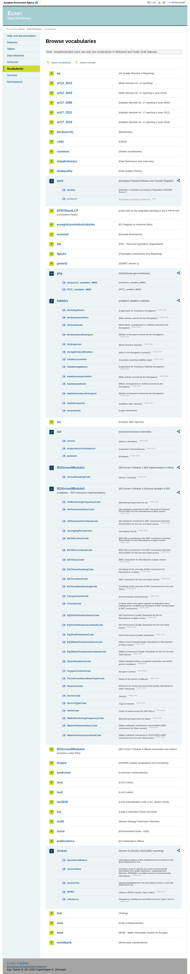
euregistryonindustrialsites (76, 224)
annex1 (71, 440)
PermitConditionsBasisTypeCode (85, 678)
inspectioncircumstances (81, 448)
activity (71, 190)
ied (59, 431)
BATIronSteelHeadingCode (82, 586)
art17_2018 (64, 122)
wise (60, 932)
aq (58, 73)
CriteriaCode (74, 603)
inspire (61, 762)
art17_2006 (64, 102)
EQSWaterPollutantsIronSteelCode (86, 651)
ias (59, 421)
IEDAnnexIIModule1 (70, 467)
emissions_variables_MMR (82, 282)
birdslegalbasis (75, 310)
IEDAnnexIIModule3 (70, 488)
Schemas (12, 62)
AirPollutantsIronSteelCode (82, 521)
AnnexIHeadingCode (78, 476)
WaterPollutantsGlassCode (82, 725)
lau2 (60, 792)
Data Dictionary (34, 29)
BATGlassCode (75, 559)
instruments (74, 410)
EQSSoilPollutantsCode (80, 634)
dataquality (64, 171)
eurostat (62, 234)
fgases (61, 253)
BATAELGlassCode (78, 538)
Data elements (15, 55)
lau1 (60, 782)
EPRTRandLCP (67, 210)
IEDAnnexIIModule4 (70, 749)
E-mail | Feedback (18, 963)
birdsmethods (75, 325)
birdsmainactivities (78, 317)
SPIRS (70, 891)
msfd (60, 821)
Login (153, 2)
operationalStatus (77, 860)
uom (60, 923)
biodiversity (65, 132)
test (59, 913)
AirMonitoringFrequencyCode (84, 502)
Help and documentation (21, 35)
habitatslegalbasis (77, 366)
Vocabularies (15, 68)
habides (62, 300)
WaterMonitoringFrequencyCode (85, 718)
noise (61, 831)
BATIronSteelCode (77, 578)
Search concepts (88, 62)
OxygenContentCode (79, 671)
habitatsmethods (76, 383)
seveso (62, 850)
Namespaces (14, 81)
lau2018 (62, 801)
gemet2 (62, 263)
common (63, 151)
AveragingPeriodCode (79, 530)
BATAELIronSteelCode (79, 550)
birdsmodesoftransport (80, 334)
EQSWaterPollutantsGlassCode (84, 642)
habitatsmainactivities (79, 376)
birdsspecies (74, 344)
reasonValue (74, 869)
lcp (59, 811)
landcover (64, 772)
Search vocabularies (61, 62)
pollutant (72, 455)
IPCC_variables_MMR (79, 289)
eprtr (60, 180)
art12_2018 (64, 93)
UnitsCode (73, 710)
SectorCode (73, 695)
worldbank (64, 942)
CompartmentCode (77, 596)
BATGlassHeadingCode (80, 569)
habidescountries (77, 359)
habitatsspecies (76, 403)
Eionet (22, 29)
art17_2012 (64, 112)
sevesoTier (73, 883)
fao (59, 244)
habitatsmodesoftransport (81, 393)
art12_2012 (64, 83)
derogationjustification (80, 351)
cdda (60, 141)
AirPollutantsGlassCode (80, 509)
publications (65, 841)
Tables (11, 48)
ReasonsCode (75, 686)
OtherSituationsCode (79, 661)
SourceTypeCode (76, 703)
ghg (59, 273)
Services (12, 75)
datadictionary (67, 161)
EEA (22, 2)
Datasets (12, 42)
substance (73, 899)
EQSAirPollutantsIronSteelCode (85, 625)
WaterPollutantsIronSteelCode (84, 735)
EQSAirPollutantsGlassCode (83, 615)
